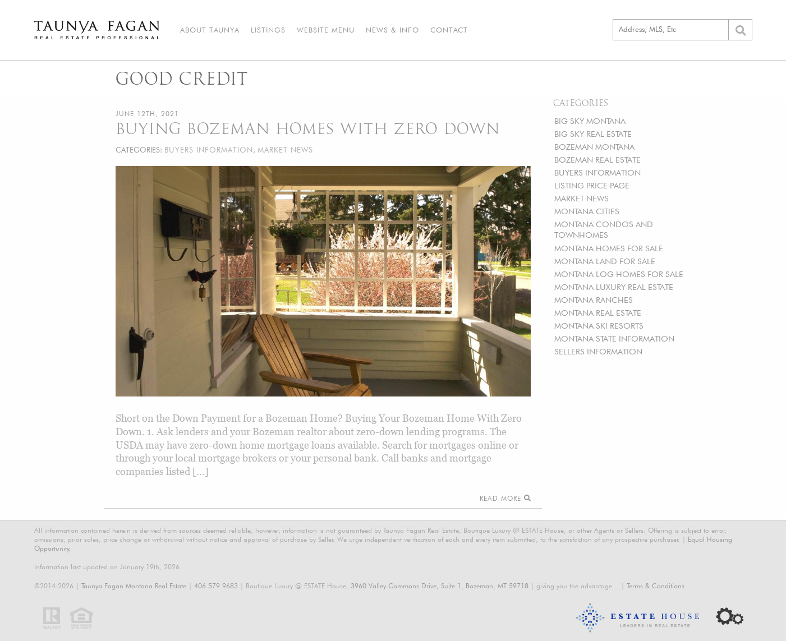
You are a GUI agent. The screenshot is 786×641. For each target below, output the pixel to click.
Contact (449, 29)
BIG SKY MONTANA (590, 121)
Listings (268, 29)
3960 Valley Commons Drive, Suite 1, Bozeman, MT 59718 (439, 586)
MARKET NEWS (581, 198)
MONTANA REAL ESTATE (597, 312)
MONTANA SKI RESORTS (598, 325)
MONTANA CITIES (586, 211)
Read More (505, 498)
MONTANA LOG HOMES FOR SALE (618, 274)
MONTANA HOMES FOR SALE (608, 248)
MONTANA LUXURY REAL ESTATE (613, 287)
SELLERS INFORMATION (598, 351)
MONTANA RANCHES (593, 300)
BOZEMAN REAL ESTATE (597, 159)
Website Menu (326, 29)
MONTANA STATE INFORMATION (614, 338)
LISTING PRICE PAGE (591, 185)
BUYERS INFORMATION (597, 172)
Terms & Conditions (655, 586)
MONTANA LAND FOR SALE (604, 261)
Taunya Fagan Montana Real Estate (133, 586)
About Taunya (210, 29)
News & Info (392, 29)
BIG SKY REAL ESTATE (593, 134)
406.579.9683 (216, 586)
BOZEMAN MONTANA (594, 146)
